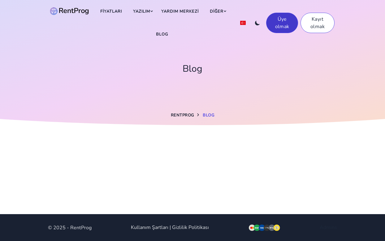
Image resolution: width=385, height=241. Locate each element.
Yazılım (141, 11)
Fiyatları (111, 11)
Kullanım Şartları (149, 227)
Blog (162, 34)
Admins (328, 227)
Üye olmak (282, 23)
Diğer (216, 11)
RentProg (182, 115)
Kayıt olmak (317, 23)
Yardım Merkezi (180, 11)
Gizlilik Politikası (190, 227)
